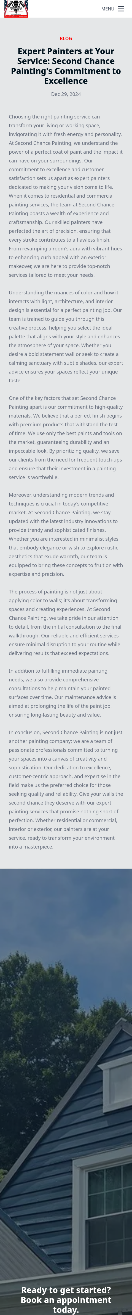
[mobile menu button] (121, 8)
